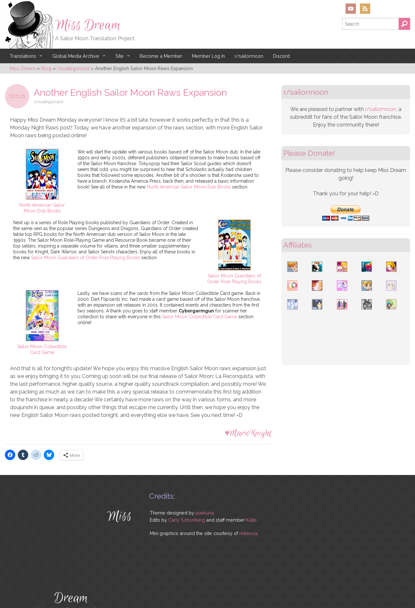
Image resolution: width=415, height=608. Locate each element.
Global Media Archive (75, 56)
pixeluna (205, 513)
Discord (281, 56)
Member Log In (208, 56)
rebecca (248, 533)
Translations (23, 56)
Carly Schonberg (186, 520)
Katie (251, 520)
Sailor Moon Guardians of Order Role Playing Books (85, 257)
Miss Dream (88, 25)
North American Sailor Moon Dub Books (189, 186)
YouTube (350, 8)
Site (119, 56)
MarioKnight (250, 433)
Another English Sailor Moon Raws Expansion (130, 92)
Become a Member (161, 56)
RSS (365, 8)
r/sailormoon (249, 56)
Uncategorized (48, 101)
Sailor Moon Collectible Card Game (199, 316)
